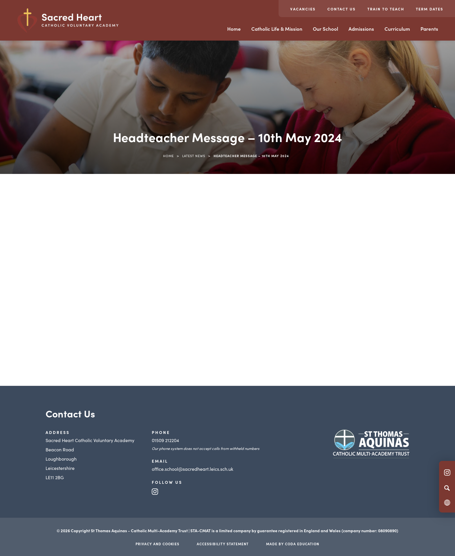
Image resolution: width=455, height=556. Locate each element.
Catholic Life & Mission (276, 28)
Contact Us (341, 9)
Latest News (193, 155)
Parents (429, 28)
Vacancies (303, 9)
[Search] (447, 488)
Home (234, 28)
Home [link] (168, 155)
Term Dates (429, 9)
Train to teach (385, 9)
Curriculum (397, 28)
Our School (325, 28)
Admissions (361, 28)
